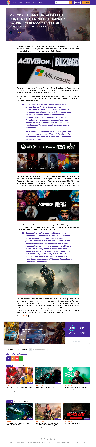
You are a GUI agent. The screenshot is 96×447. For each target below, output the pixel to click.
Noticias (15, 2)
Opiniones (28, 2)
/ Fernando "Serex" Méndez (19, 33)
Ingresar (77, 2)
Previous (8, 366)
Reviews (21, 2)
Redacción (26, 395)
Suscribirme (86, 2)
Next (11, 366)
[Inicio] (8, 2)
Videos (40, 2)
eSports (34, 2)
